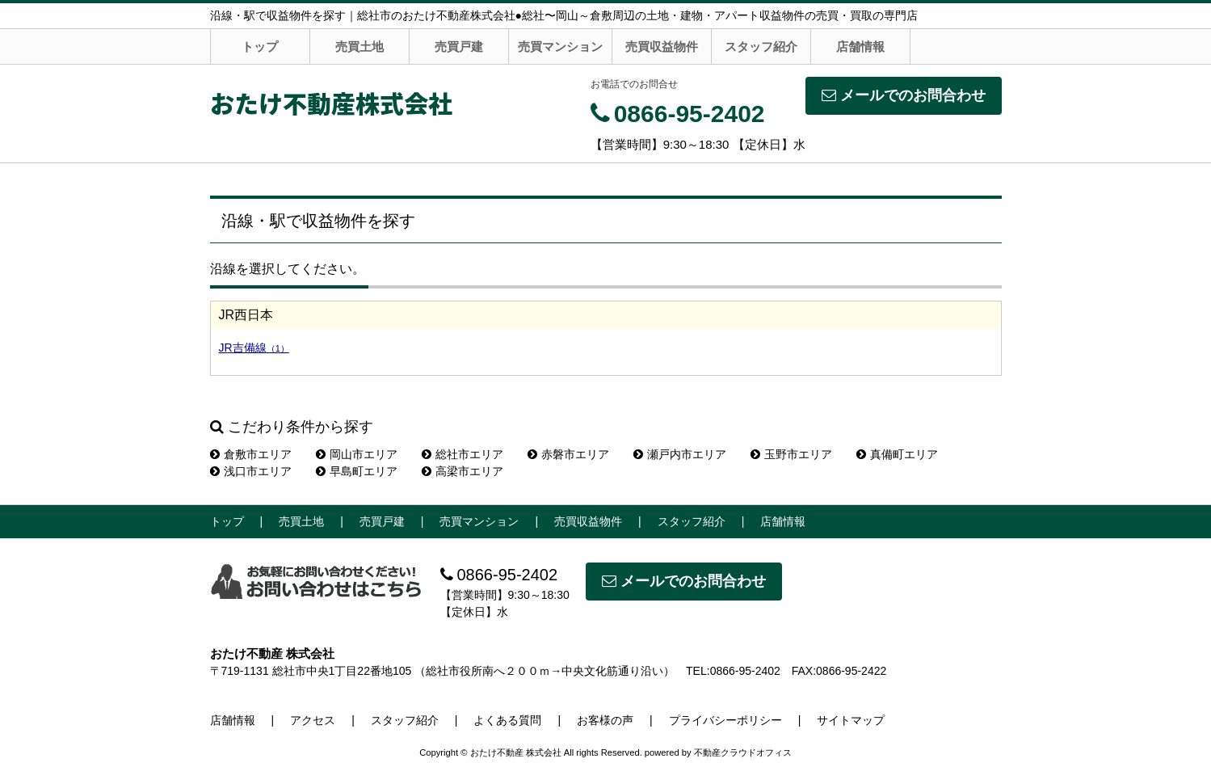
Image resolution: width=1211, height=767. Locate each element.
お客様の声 (605, 720)
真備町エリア (897, 454)
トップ (260, 46)
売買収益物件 (661, 46)
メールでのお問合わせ (904, 95)
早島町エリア (356, 471)
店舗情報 (860, 46)
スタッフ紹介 (761, 46)
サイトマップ (851, 720)
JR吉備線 (254, 347)
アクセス (312, 720)
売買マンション (560, 46)
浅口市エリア (251, 471)
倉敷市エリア (251, 454)
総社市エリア (462, 454)
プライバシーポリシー (725, 720)
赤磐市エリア (568, 454)
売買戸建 (459, 46)
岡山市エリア (356, 454)
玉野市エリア (791, 454)
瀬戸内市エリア (679, 454)
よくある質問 (507, 720)
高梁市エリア (462, 471)
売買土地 (359, 46)
